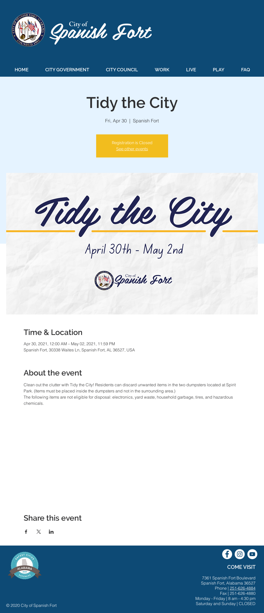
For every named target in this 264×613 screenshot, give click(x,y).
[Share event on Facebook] (26, 532)
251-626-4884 (243, 588)
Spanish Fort (103, 29)
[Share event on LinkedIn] (51, 532)
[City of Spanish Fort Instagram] (240, 554)
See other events (132, 148)
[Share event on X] (38, 532)
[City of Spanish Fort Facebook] (227, 554)
